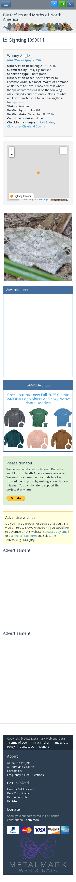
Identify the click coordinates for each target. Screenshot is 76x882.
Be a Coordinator (18, 793)
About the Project (18, 763)
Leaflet (23, 199)
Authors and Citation (20, 767)
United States (45, 122)
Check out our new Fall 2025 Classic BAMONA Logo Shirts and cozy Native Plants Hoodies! (38, 398)
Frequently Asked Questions (25, 775)
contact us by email (56, 532)
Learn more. (32, 820)
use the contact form (23, 536)
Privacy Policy (40, 742)
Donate (44, 746)
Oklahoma (14, 126)
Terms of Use (18, 742)
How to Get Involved (20, 789)
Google (44, 199)
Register (12, 801)
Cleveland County (33, 126)
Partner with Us (17, 797)
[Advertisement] (38, 335)
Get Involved (18, 782)
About (12, 756)
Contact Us (27, 746)
